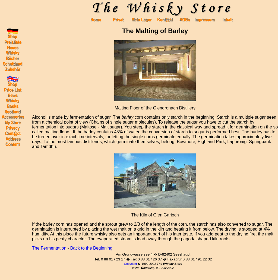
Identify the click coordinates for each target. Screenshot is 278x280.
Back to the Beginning (91, 248)
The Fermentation (49, 248)
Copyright (130, 263)
